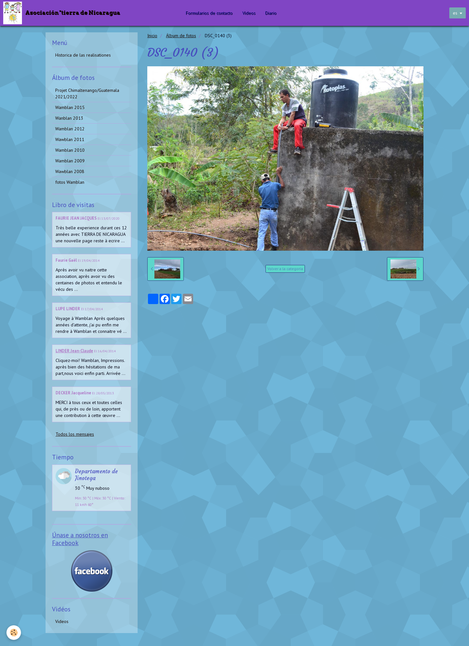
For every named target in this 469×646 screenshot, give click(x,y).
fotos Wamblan (69, 182)
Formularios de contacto (209, 13)
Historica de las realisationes (83, 55)
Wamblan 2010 (70, 150)
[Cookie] (13, 632)
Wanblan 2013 (69, 118)
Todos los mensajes (75, 434)
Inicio (152, 35)
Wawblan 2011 (69, 139)
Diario (271, 13)
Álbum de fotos (181, 35)
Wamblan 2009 (70, 161)
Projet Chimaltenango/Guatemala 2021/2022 (87, 93)
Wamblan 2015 (70, 107)
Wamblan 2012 (70, 129)
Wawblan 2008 (69, 171)
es (455, 13)
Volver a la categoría (285, 268)
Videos (249, 13)
